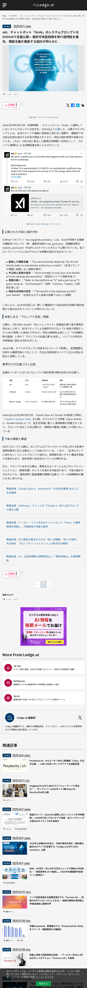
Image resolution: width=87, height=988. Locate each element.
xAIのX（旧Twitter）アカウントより (48, 224)
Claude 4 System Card (17, 419)
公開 (57, 129)
